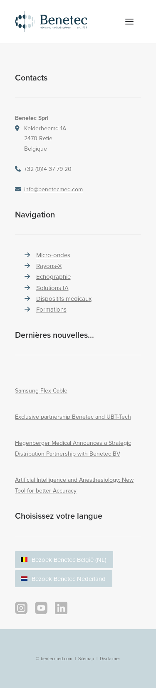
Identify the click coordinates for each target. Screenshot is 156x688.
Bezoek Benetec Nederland (69, 578)
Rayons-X (49, 265)
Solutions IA (52, 287)
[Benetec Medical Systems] (60, 21)
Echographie (53, 276)
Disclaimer (110, 658)
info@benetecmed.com (53, 189)
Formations (51, 309)
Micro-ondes (53, 255)
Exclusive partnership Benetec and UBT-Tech (73, 416)
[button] (129, 21)
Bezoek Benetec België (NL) (69, 559)
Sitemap (86, 658)
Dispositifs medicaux (64, 298)
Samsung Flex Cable (41, 390)
